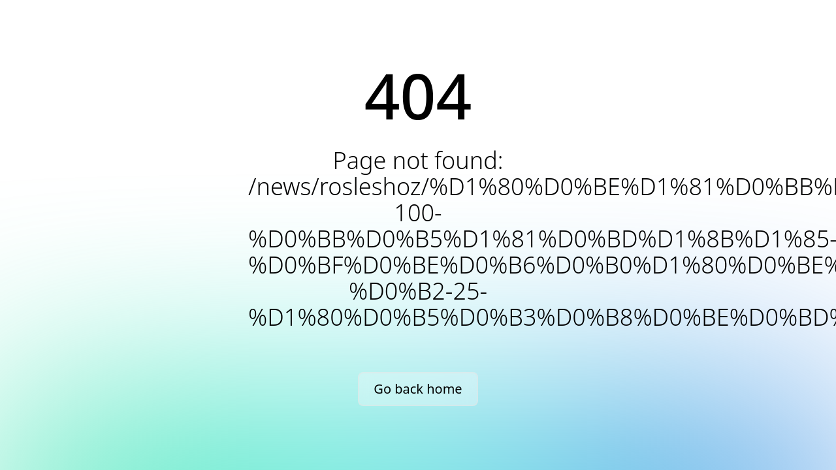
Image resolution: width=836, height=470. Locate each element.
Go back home (418, 389)
